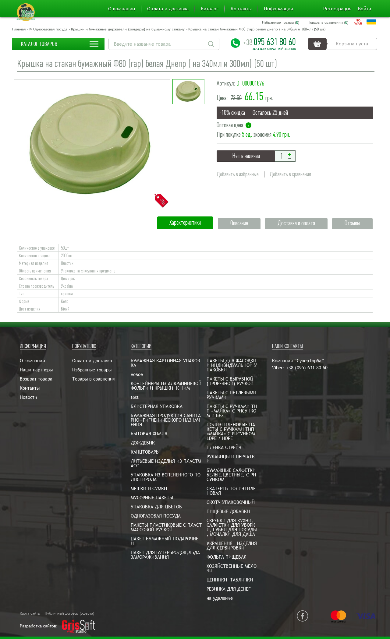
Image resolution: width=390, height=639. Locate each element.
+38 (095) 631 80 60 (307, 367)
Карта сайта (30, 613)
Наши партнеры (36, 369)
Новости (28, 397)
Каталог (209, 8)
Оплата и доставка (168, 8)
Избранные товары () (280, 22)
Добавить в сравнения (290, 174)
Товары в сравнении (93, 379)
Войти (364, 8)
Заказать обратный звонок (274, 49)
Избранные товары (92, 369)
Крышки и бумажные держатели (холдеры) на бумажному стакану (128, 29)
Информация (278, 8)
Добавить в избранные (238, 174)
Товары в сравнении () (328, 22)
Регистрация (337, 8)
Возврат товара (36, 379)
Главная (19, 29)
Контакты (241, 8)
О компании (121, 8)
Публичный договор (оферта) (69, 613)
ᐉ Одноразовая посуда (48, 29)
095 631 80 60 (269, 41)
